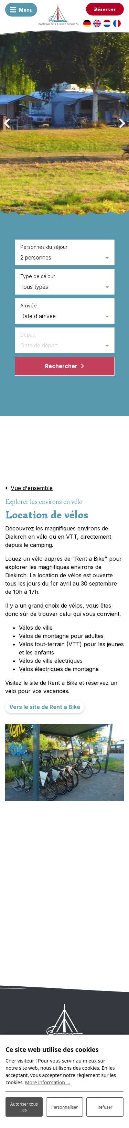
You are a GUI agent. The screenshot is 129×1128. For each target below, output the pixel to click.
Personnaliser (64, 1107)
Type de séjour (37, 276)
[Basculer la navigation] (21, 10)
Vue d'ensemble (32, 488)
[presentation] (7, 123)
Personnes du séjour (43, 247)
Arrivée (28, 305)
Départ (28, 335)
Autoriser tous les (24, 1107)
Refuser (105, 1107)
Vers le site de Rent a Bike (44, 706)
